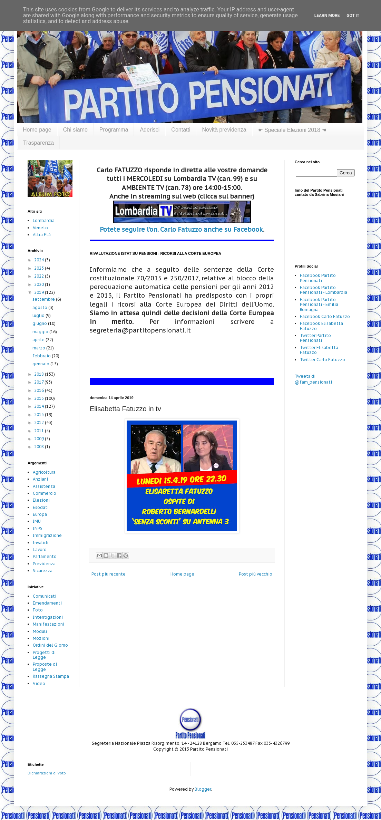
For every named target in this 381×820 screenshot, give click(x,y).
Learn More (327, 15)
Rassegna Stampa (51, 676)
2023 (39, 268)
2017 (39, 382)
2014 (39, 406)
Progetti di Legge (44, 655)
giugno (40, 323)
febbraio (42, 355)
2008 (39, 446)
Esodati (41, 507)
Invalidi (40, 542)
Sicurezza (42, 570)
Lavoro (40, 549)
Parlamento (45, 556)
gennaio (41, 363)
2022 (39, 276)
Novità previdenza (224, 130)
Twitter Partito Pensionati (315, 338)
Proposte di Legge (45, 667)
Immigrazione (47, 535)
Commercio (44, 493)
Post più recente (108, 574)
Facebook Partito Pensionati (318, 278)
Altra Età (42, 234)
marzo (39, 347)
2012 (39, 422)
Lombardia (44, 220)
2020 (39, 284)
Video (39, 683)
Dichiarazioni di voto (47, 773)
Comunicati (44, 596)
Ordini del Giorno (50, 645)
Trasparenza (38, 143)
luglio (39, 315)
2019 (39, 292)
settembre (44, 299)
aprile (39, 339)
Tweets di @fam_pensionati (313, 379)
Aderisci (149, 130)
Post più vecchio (255, 574)
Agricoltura (44, 472)
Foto (38, 609)
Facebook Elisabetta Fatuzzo (321, 326)
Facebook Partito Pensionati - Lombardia (323, 290)
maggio (40, 331)
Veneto (40, 227)
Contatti (180, 130)
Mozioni (41, 638)
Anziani (40, 479)
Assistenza (44, 486)
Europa (40, 514)
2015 (39, 398)
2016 (39, 390)
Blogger (203, 789)
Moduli (40, 631)
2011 (39, 430)
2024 (39, 259)
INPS (37, 528)
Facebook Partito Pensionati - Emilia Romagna (319, 304)
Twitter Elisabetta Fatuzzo (319, 350)
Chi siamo (75, 130)
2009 (39, 438)
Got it (352, 15)
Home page (37, 130)
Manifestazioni (48, 624)
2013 (39, 414)
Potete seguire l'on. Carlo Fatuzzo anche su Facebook (181, 229)
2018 (39, 374)
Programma (113, 130)
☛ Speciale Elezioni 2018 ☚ (292, 130)
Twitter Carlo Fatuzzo (322, 359)
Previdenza (44, 563)
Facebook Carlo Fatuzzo (325, 316)
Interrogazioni (48, 617)
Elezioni (41, 500)
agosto (40, 307)
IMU (37, 521)
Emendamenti (47, 603)
